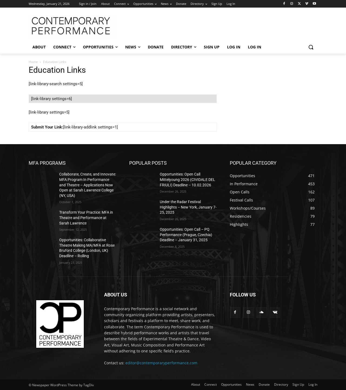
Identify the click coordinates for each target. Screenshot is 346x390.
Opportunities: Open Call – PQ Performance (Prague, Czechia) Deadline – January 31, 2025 (186, 234)
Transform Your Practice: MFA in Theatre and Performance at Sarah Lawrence (86, 217)
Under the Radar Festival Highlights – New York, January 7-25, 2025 (188, 207)
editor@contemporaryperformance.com (161, 362)
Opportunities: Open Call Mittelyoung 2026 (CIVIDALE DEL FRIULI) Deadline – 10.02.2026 (187, 179)
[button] (310, 47)
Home (33, 62)
